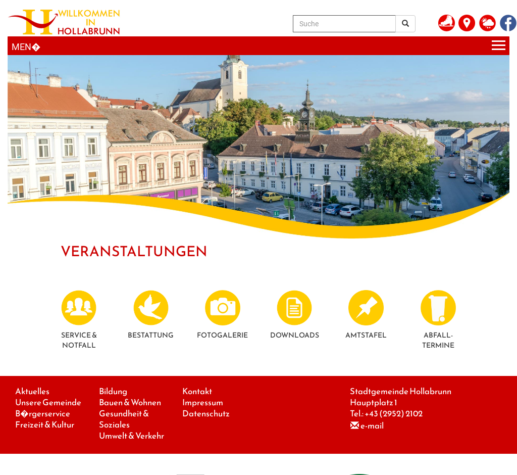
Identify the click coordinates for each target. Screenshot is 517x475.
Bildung (113, 391)
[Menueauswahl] (258, 45)
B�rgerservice (42, 413)
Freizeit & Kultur (44, 424)
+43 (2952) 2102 (394, 413)
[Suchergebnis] (405, 23)
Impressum (202, 402)
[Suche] (344, 23)
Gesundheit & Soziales (124, 419)
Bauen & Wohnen (130, 402)
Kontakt (197, 391)
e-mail (372, 425)
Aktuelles (32, 391)
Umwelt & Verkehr (131, 436)
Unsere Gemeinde (48, 402)
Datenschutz (206, 413)
